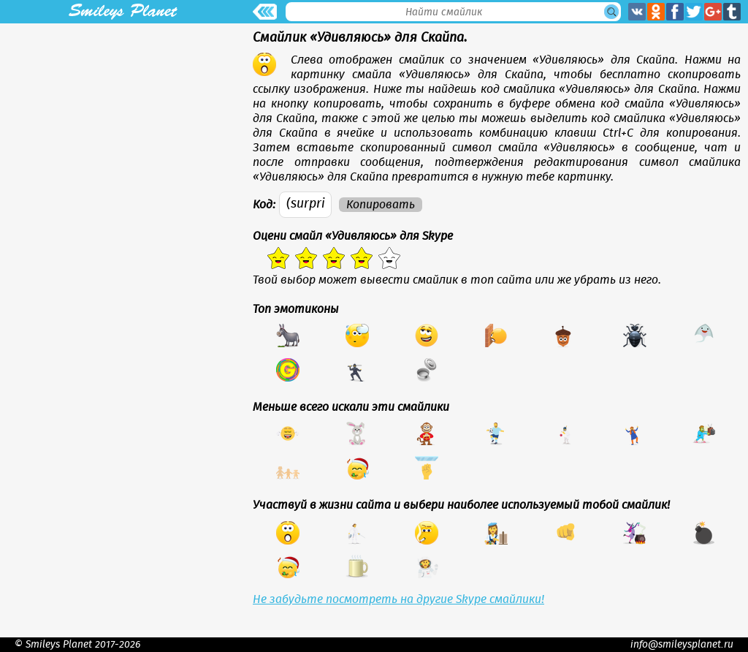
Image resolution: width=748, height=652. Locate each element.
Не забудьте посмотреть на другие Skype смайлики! (398, 599)
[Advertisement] (122, 125)
